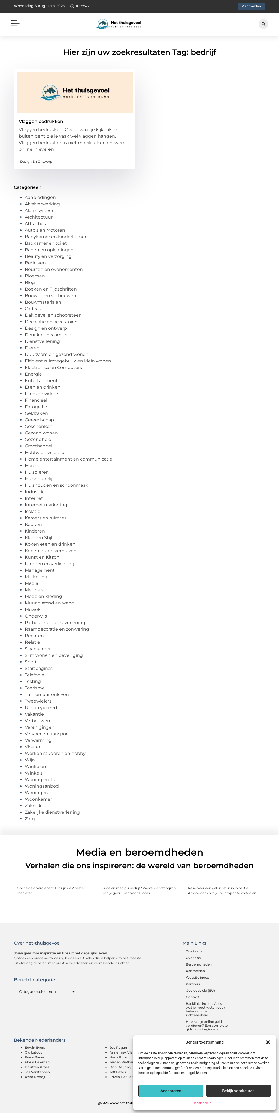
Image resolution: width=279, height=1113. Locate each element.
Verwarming (38, 740)
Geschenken (39, 426)
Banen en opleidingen (49, 249)
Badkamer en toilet (46, 243)
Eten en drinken (42, 387)
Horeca (32, 465)
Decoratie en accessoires (51, 321)
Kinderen (35, 531)
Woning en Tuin (42, 779)
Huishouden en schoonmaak (56, 485)
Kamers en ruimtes (45, 518)
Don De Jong (120, 1067)
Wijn (30, 760)
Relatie (32, 642)
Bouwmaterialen (43, 302)
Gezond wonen (41, 432)
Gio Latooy (34, 1052)
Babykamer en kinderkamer (55, 236)
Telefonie (34, 675)
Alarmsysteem (40, 210)
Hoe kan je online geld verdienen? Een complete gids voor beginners (207, 1025)
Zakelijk (33, 805)
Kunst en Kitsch (42, 557)
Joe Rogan (118, 1047)
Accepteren (170, 1090)
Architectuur (39, 217)
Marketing (36, 576)
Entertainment (41, 380)
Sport (31, 661)
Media (31, 583)
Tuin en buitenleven (47, 694)
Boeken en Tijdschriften (51, 289)
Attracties (35, 223)
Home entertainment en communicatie (68, 459)
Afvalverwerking (42, 204)
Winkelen (35, 766)
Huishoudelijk (40, 478)
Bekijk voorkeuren (238, 1090)
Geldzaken (36, 413)
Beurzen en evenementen (54, 269)
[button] (268, 1042)
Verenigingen (39, 727)
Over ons (193, 958)
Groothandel (38, 446)
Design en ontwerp (36, 161)
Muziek (33, 609)
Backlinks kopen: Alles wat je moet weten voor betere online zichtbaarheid (205, 1009)
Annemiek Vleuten (125, 1052)
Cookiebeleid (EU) (200, 990)
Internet (34, 498)
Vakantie (34, 714)
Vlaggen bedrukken (41, 121)
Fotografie (36, 406)
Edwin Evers (35, 1047)
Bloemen (35, 276)
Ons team (194, 951)
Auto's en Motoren (45, 230)
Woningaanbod (42, 786)
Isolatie (32, 511)
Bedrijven (35, 262)
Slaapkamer (38, 648)
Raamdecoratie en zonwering (57, 629)
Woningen (36, 792)
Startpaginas (39, 668)
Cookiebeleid (202, 1103)
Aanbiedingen (40, 197)
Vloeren (33, 746)
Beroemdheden (199, 964)
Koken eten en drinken (50, 544)
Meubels (34, 589)
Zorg (30, 818)
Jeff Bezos (118, 1072)
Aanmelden (195, 971)
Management (40, 570)
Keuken (33, 524)
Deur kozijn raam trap (48, 334)
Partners (193, 984)
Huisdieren (37, 472)
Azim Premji (35, 1077)
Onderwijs (36, 616)
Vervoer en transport (47, 733)
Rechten (34, 635)
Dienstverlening (42, 341)
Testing (33, 681)
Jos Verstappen (37, 1072)
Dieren (32, 347)
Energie (33, 374)
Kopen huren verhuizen (51, 550)
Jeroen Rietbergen (125, 1062)
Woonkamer (38, 799)
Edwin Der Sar (121, 1077)
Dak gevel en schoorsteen (53, 315)
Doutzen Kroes (37, 1067)
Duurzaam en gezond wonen (57, 354)
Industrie (35, 491)
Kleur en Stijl (38, 537)
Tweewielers (38, 701)
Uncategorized (41, 707)
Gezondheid (38, 439)
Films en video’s (42, 393)
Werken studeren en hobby (55, 753)
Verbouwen (37, 720)
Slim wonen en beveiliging (54, 655)
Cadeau (33, 308)
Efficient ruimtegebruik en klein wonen (68, 361)
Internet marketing (46, 504)
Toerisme (35, 688)
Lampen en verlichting (49, 563)
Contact (192, 997)
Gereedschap (39, 419)
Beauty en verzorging (48, 256)
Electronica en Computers (53, 367)
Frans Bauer (34, 1057)
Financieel (36, 400)
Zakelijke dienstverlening (52, 812)
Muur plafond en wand (49, 603)
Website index (197, 977)
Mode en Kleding (43, 596)
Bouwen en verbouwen (50, 295)
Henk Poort (119, 1057)
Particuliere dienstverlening (55, 622)
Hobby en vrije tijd (45, 452)
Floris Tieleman (37, 1062)
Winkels (34, 773)
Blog (30, 282)
